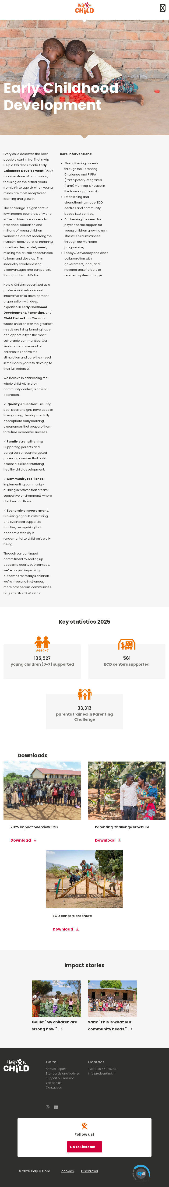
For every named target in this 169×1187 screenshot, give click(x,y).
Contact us (54, 1087)
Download (23, 840)
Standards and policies (63, 1073)
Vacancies (53, 1083)
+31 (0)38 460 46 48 (102, 1069)
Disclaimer (89, 1171)
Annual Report (56, 1069)
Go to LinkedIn (83, 1147)
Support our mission (60, 1078)
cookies (67, 1171)
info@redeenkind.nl (101, 1073)
